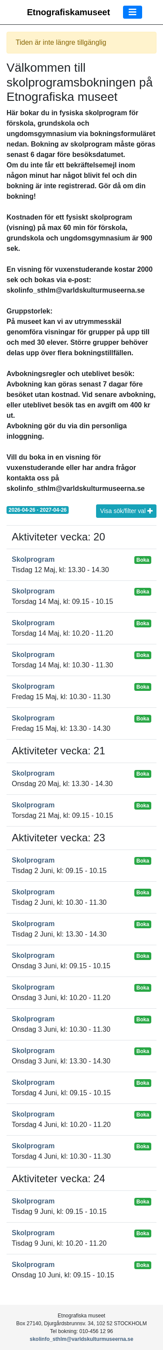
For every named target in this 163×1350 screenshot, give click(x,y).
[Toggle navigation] (132, 12)
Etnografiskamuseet (68, 12)
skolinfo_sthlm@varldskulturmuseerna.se (81, 1339)
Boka (142, 560)
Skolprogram (33, 559)
